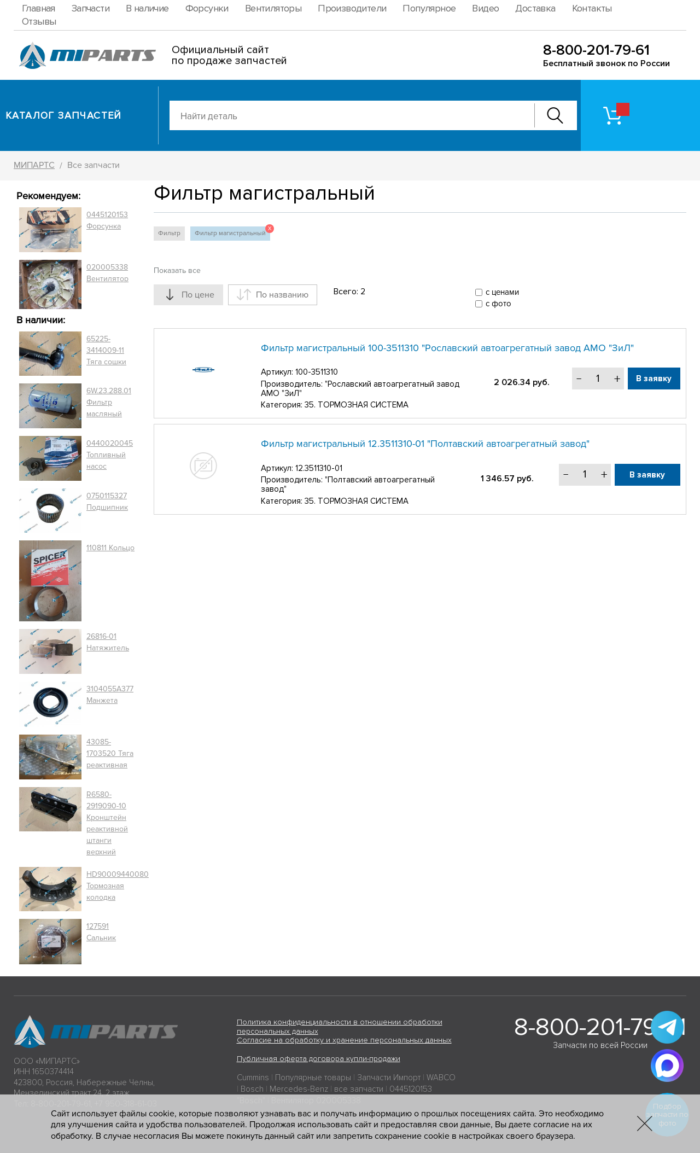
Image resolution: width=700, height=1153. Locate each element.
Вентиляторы (273, 8)
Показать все (177, 270)
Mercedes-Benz (299, 1089)
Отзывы (39, 21)
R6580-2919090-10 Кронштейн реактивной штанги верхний (107, 823)
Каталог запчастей (63, 115)
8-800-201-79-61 (596, 50)
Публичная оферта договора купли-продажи (318, 1058)
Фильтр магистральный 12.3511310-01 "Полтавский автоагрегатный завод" (425, 444)
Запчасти (90, 8)
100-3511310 (316, 372)
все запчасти (358, 1089)
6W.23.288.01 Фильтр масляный (108, 402)
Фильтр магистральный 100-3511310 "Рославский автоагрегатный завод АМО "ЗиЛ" (447, 348)
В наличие (147, 8)
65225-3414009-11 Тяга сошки (106, 350)
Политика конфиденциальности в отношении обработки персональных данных (339, 1026)
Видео (485, 8)
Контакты (592, 8)
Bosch (252, 1089)
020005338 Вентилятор (107, 273)
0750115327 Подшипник (107, 501)
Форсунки (207, 8)
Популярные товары (313, 1077)
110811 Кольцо (110, 547)
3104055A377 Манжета (109, 694)
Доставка (535, 8)
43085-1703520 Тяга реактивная (109, 753)
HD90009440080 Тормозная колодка (117, 886)
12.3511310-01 (318, 468)
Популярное (429, 8)
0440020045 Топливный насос (109, 455)
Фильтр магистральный (232, 231)
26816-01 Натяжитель (107, 642)
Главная (38, 8)
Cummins (253, 1077)
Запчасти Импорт (389, 1077)
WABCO (441, 1077)
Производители (352, 8)
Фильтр (169, 233)
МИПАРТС (34, 165)
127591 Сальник (101, 932)
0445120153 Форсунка (107, 220)
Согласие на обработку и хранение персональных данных (344, 1040)
